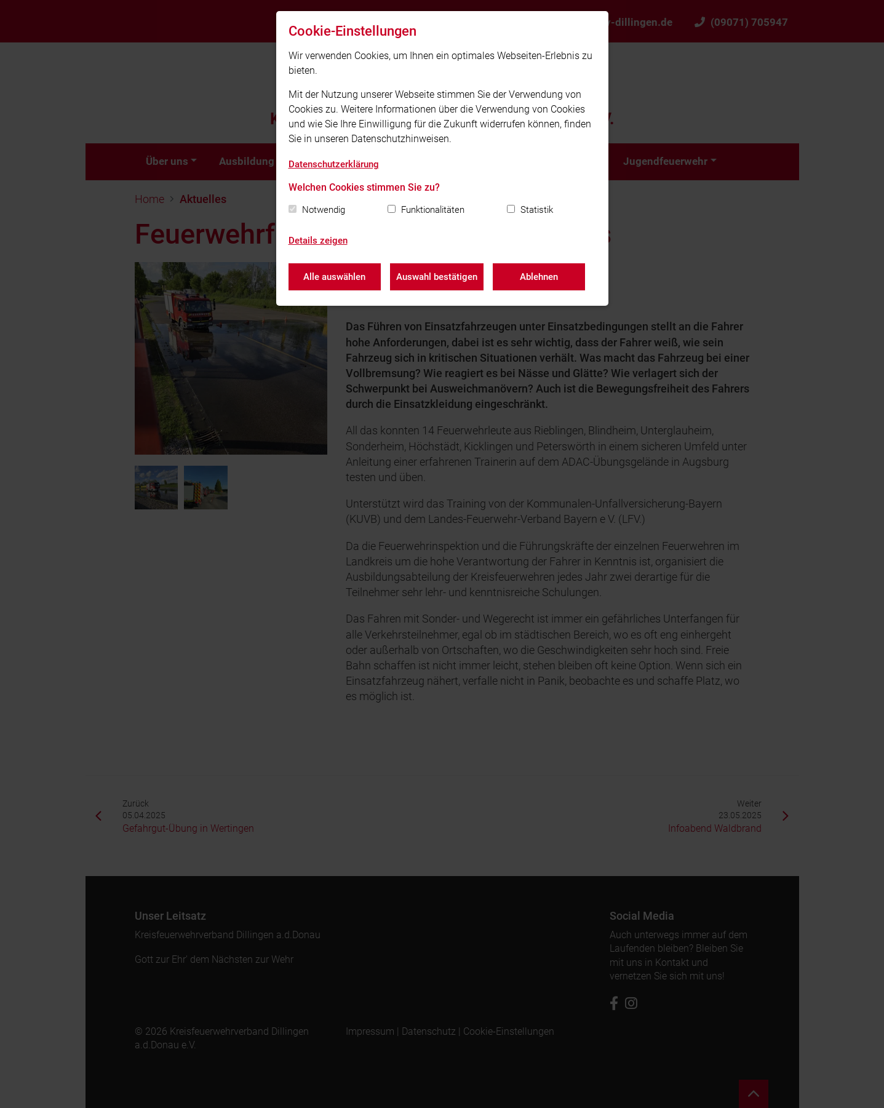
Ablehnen (539, 276)
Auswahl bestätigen (436, 276)
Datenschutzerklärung (334, 164)
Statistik (536, 209)
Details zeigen (318, 240)
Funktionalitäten (432, 209)
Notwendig (323, 209)
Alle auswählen (334, 276)
